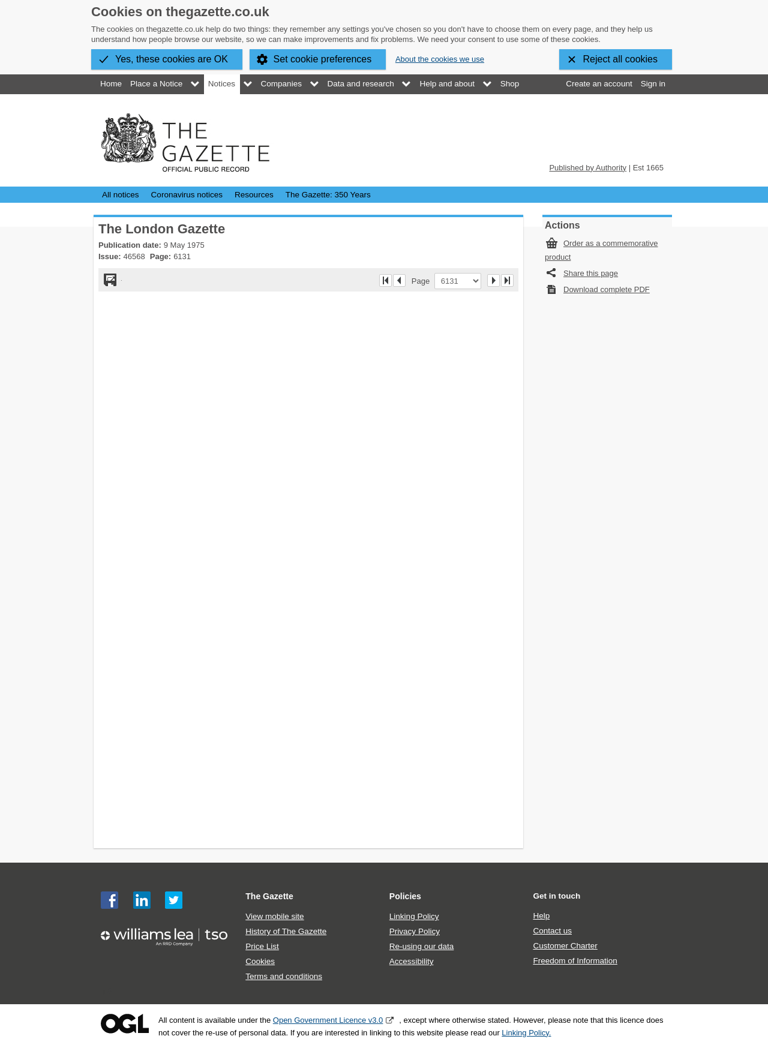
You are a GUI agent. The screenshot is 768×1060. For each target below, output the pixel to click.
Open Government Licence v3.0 (328, 1020)
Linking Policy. (526, 1032)
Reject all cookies (620, 59)
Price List (262, 946)
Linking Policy (414, 916)
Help (541, 915)
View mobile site (274, 916)
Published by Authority (587, 167)
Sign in (653, 83)
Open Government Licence (125, 1024)
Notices (221, 83)
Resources (254, 194)
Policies (405, 896)
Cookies (260, 961)
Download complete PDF (606, 289)
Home (111, 83)
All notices (120, 194)
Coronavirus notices (187, 194)
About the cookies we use (439, 59)
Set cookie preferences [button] (323, 59)
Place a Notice (156, 83)
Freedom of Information (575, 960)
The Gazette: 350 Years (328, 194)
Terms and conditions (283, 976)
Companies (281, 83)
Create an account (599, 83)
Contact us (552, 930)
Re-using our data (421, 946)
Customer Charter (565, 945)
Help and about (447, 83)
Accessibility (411, 961)
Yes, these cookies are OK (171, 59)
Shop (510, 83)
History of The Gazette (285, 931)
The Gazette (269, 896)
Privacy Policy (414, 931)
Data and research (361, 83)
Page (423, 281)
